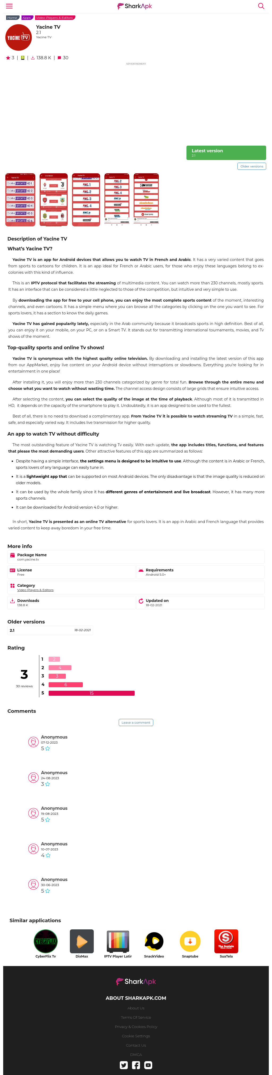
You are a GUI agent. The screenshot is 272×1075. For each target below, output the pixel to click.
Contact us (136, 1045)
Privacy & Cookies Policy (136, 1026)
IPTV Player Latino (118, 956)
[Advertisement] (136, 103)
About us (136, 1008)
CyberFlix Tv (46, 956)
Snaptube (190, 956)
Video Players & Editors (54, 18)
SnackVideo (154, 956)
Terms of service (136, 1017)
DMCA (136, 1054)
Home (12, 18)
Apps (27, 18)
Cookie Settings (136, 1036)
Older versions (251, 166)
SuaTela (226, 956)
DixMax (82, 956)
